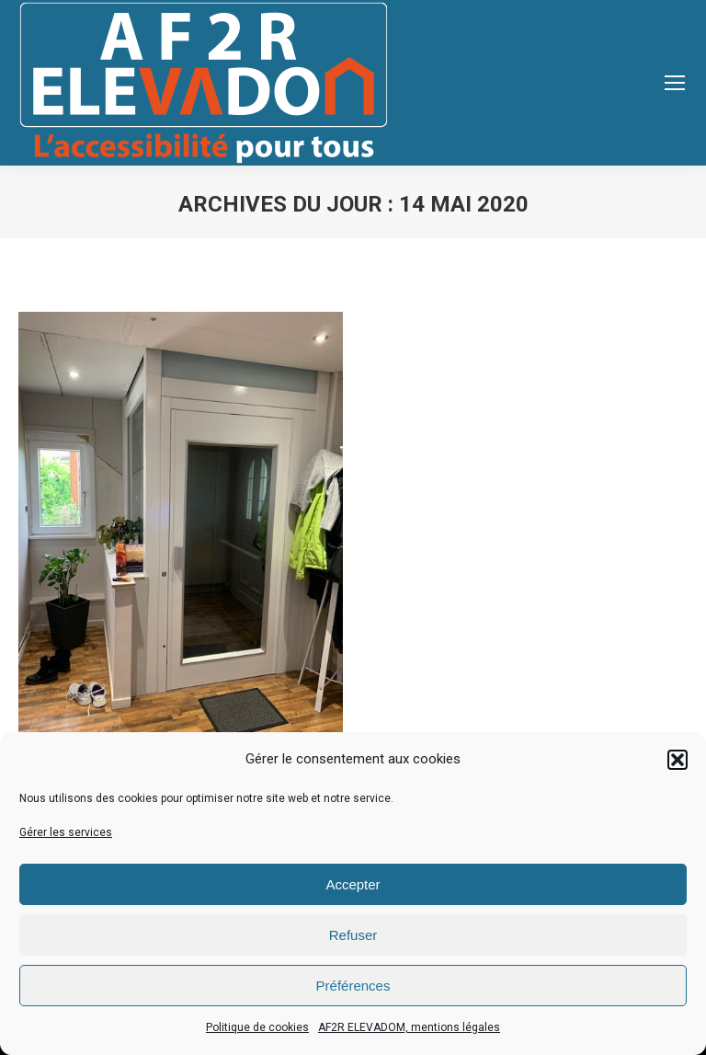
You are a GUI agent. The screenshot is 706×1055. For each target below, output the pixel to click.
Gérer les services (65, 832)
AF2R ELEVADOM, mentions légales (409, 1027)
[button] (677, 760)
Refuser (353, 935)
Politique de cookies (257, 1027)
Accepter (352, 884)
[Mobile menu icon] (675, 83)
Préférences (353, 985)
